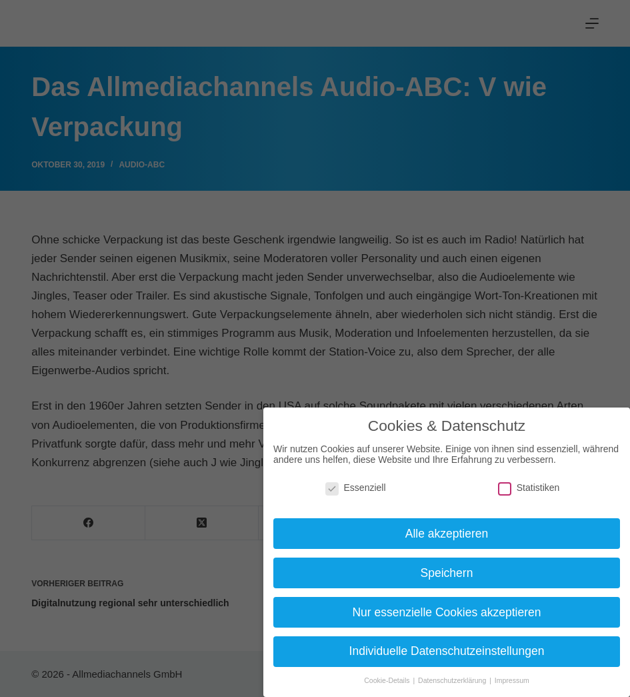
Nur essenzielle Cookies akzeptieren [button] (446, 612)
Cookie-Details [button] (387, 680)
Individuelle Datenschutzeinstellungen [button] (447, 651)
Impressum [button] (512, 680)
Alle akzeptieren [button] (447, 533)
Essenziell (355, 487)
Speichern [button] (447, 573)
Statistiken (529, 487)
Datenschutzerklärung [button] (453, 680)
